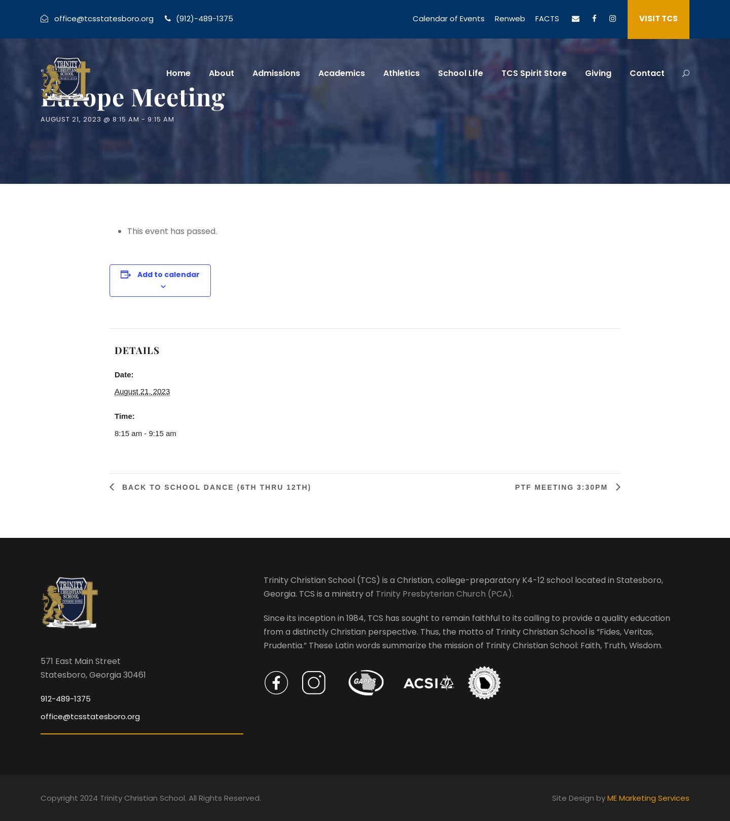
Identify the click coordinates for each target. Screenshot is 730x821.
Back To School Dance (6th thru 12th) (215, 487)
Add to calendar (168, 274)
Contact (647, 73)
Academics (341, 73)
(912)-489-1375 (204, 18)
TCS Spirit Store (534, 73)
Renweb (510, 18)
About (221, 73)
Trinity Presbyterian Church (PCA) (444, 594)
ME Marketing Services (648, 798)
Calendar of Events (449, 18)
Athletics (401, 73)
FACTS (547, 18)
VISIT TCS (658, 18)
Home (178, 73)
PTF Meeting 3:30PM (563, 487)
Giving (598, 73)
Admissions (276, 73)
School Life (460, 73)
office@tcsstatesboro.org (104, 18)
